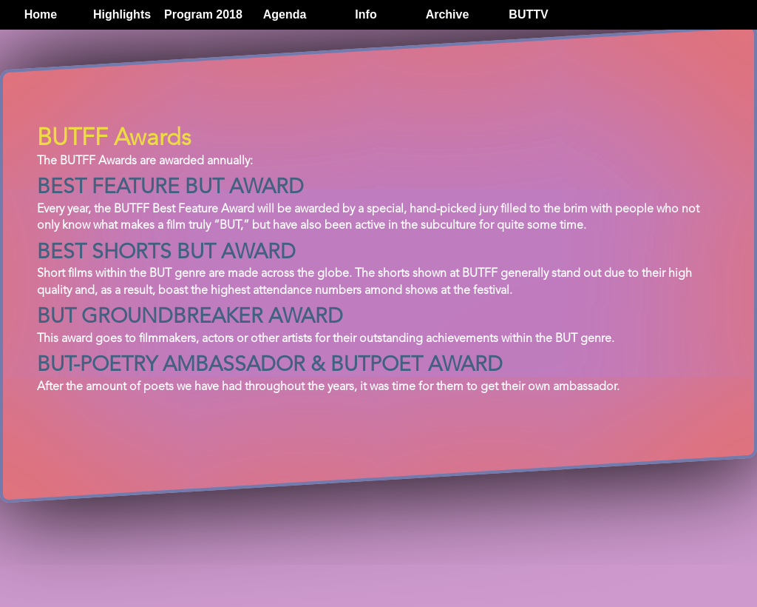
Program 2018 (203, 14)
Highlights (122, 14)
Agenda (285, 14)
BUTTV (528, 14)
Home (40, 14)
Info (365, 14)
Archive (447, 14)
